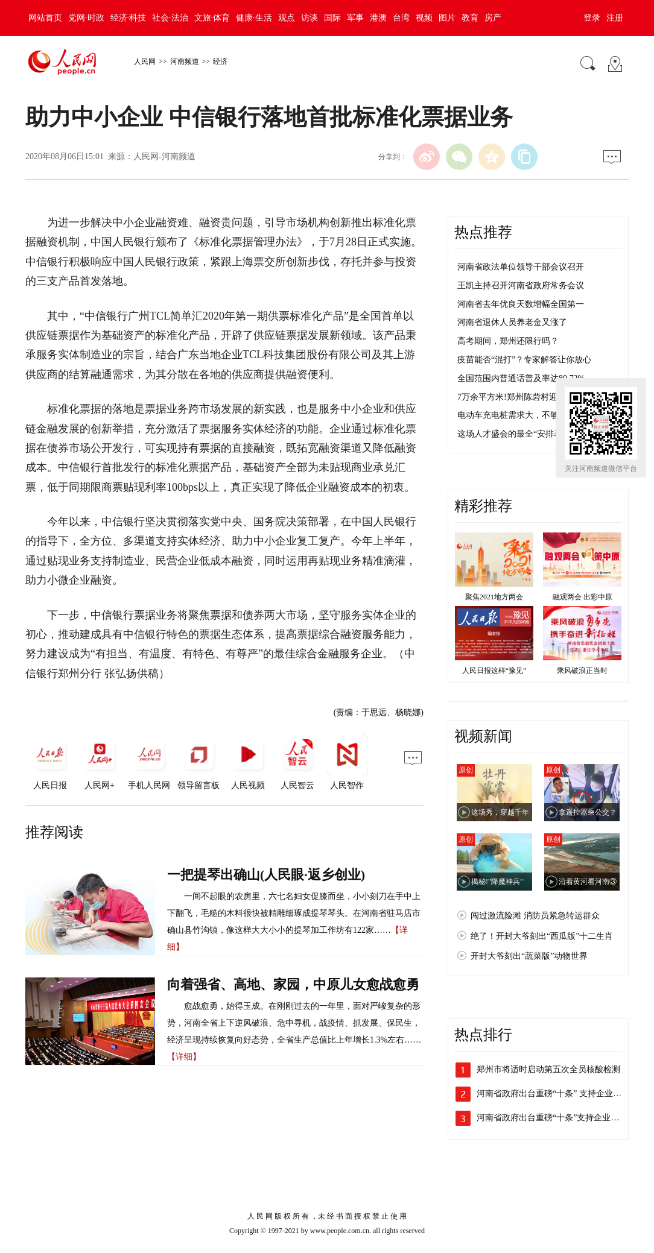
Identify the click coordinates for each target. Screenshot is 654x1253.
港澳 (378, 17)
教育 (470, 17)
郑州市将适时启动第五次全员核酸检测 (548, 1069)
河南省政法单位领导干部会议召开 (520, 266)
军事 (355, 17)
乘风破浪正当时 (582, 670)
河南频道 (184, 61)
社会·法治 (170, 17)
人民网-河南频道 (164, 156)
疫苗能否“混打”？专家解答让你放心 (524, 359)
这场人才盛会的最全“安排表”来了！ (524, 433)
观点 (286, 17)
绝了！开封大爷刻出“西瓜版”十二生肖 (542, 936)
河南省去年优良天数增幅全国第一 (520, 304)
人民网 (145, 61)
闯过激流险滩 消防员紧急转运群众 (535, 915)
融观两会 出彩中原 (582, 597)
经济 (220, 61)
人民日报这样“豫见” (494, 670)
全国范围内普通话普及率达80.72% (521, 378)
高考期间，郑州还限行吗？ (508, 341)
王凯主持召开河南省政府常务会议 (520, 285)
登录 (591, 17)
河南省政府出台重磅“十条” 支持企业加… (553, 1093)
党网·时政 (86, 17)
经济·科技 (128, 17)
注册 (614, 17)
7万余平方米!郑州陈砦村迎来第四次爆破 (532, 397)
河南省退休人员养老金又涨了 (512, 322)
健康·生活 (254, 17)
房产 (492, 17)
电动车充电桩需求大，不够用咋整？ (524, 415)
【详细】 (184, 1056)
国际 (332, 17)
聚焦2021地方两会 (494, 597)
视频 (424, 17)
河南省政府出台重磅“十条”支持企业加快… (556, 1117)
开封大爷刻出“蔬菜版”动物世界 (529, 956)
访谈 (309, 17)
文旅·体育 (212, 17)
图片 (447, 17)
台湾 (401, 17)
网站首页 (45, 17)
